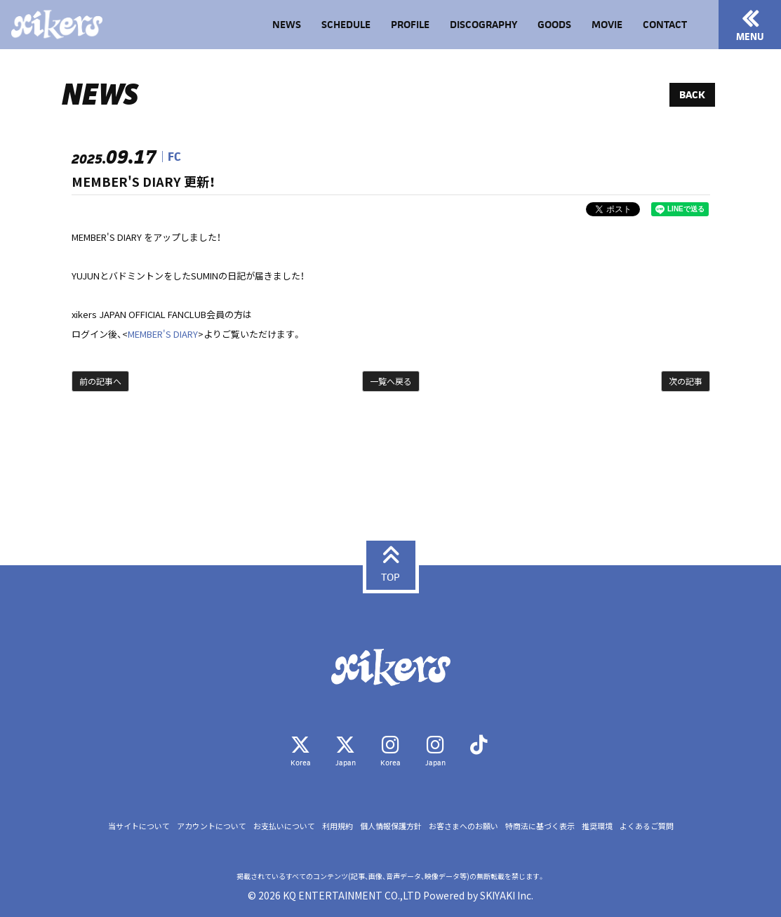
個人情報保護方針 (391, 826)
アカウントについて (211, 826)
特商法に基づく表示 (540, 826)
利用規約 (337, 826)
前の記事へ (100, 381)
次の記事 (685, 381)
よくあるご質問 (647, 826)
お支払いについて (284, 826)
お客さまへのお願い (463, 826)
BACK (692, 94)
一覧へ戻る (391, 381)
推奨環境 (597, 826)
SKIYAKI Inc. (506, 895)
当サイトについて (139, 826)
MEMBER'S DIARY (163, 334)
